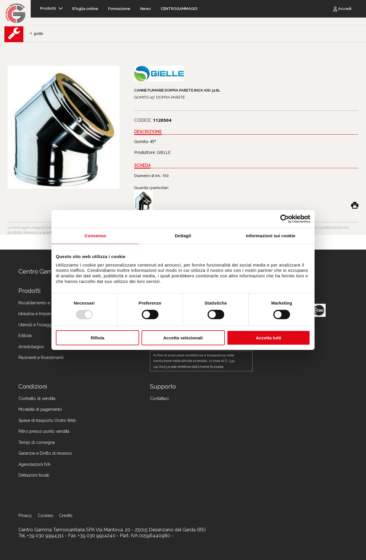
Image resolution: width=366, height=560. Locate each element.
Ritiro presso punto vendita (43, 431)
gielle (36, 34)
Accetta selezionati (183, 337)
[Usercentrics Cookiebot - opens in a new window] (284, 218)
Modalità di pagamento (40, 409)
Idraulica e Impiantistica (40, 313)
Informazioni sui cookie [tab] (271, 235)
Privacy (25, 515)
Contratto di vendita (36, 398)
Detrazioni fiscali (33, 475)
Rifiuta (97, 337)
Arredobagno (31, 346)
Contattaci (159, 398)
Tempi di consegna (36, 442)
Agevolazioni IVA (34, 464)
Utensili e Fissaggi (35, 324)
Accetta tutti (268, 337)
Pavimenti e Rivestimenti (40, 357)
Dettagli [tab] (183, 235)
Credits (65, 515)
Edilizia (25, 335)
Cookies (45, 515)
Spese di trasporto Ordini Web (47, 420)
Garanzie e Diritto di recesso (45, 453)
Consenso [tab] (95, 235)
